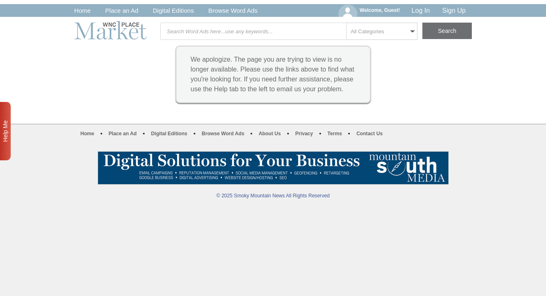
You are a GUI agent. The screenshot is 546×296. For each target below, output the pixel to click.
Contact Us (369, 133)
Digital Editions (173, 10)
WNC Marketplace (110, 30)
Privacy (304, 133)
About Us (270, 133)
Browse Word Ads (233, 10)
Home (82, 10)
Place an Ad (121, 10)
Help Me (5, 131)
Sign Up (454, 10)
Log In (421, 10)
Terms (335, 133)
